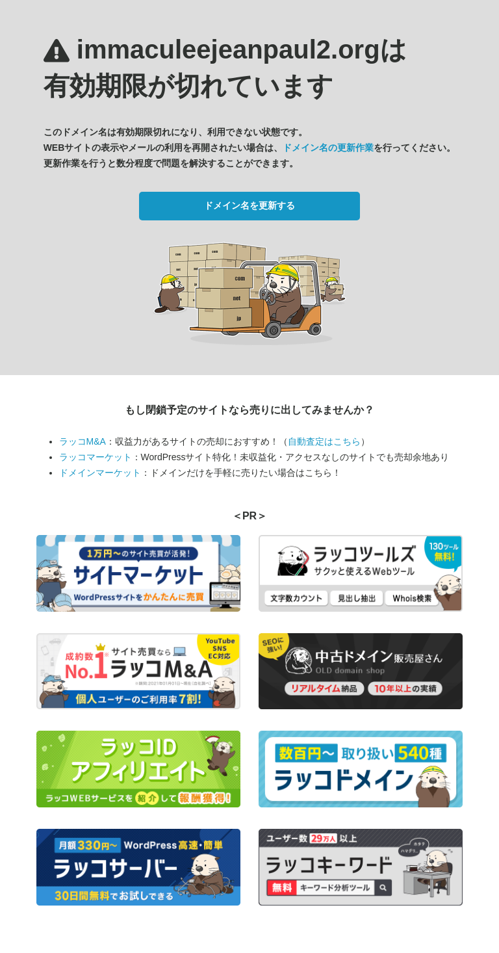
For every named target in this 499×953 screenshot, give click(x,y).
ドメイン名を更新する (249, 205)
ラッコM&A (82, 441)
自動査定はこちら (324, 441)
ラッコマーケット (95, 457)
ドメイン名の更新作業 (328, 147)
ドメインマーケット (100, 472)
